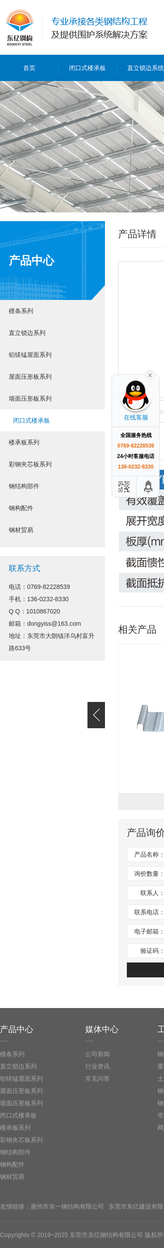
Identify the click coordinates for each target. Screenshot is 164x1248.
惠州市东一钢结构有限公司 (67, 1206)
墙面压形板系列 (30, 398)
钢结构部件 (24, 486)
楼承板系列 (24, 442)
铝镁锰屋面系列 (30, 354)
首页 (29, 67)
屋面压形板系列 (30, 376)
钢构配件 (21, 507)
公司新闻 (97, 1054)
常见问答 (97, 1078)
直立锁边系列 (27, 332)
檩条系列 (21, 310)
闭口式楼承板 (87, 67)
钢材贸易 (21, 529)
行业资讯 (97, 1066)
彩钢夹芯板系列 (30, 464)
